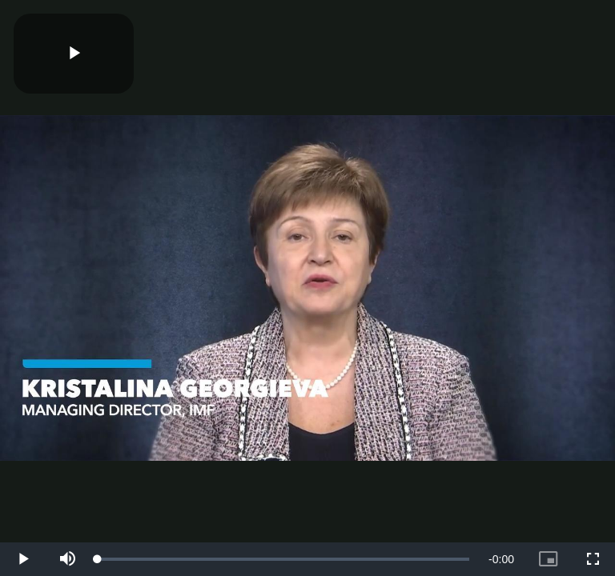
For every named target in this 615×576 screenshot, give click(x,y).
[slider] (283, 559)
